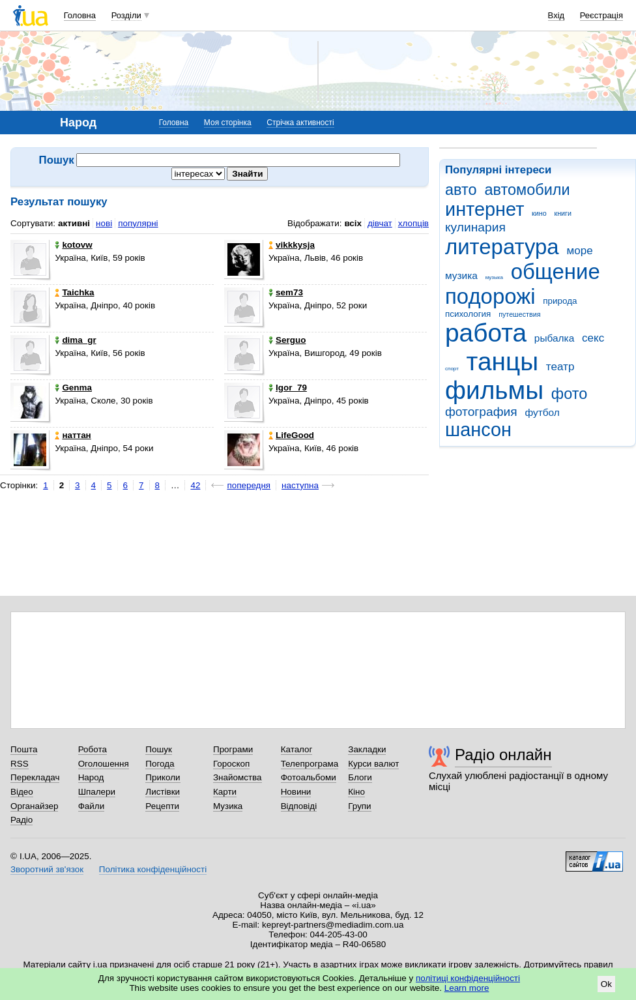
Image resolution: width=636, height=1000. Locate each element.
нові (104, 223)
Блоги (360, 777)
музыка (494, 277)
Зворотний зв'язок (46, 869)
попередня (248, 485)
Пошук (158, 749)
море (579, 250)
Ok (606, 984)
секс (593, 338)
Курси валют (373, 764)
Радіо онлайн (503, 754)
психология (468, 314)
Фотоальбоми (308, 777)
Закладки (367, 749)
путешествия (519, 314)
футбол (542, 412)
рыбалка (554, 338)
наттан (73, 435)
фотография (481, 412)
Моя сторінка (228, 122)
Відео (21, 792)
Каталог (297, 749)
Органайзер (34, 806)
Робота (92, 749)
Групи (359, 806)
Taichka (74, 292)
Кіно (356, 792)
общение (555, 271)
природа (560, 301)
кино (539, 213)
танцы (503, 361)
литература (502, 247)
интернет (484, 209)
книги (562, 213)
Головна (80, 15)
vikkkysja (291, 245)
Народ (91, 777)
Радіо (21, 820)
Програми (233, 749)
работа (486, 333)
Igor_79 (287, 387)
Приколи (162, 777)
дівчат (380, 223)
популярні (138, 223)
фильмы (494, 390)
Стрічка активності (300, 122)
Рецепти (162, 806)
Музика (227, 806)
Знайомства (237, 777)
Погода (159, 764)
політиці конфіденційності (468, 978)
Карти (225, 792)
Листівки (162, 792)
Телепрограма (310, 764)
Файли (91, 806)
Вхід (556, 15)
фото (569, 393)
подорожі (490, 296)
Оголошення (103, 764)
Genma (73, 387)
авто (461, 189)
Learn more (466, 988)
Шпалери (96, 792)
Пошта (23, 749)
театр (560, 366)
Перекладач (34, 777)
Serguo (287, 340)
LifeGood (291, 435)
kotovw (73, 245)
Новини (296, 792)
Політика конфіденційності (153, 869)
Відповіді (299, 806)
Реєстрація (601, 15)
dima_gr (75, 340)
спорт (452, 369)
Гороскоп (231, 764)
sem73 (285, 292)
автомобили (527, 189)
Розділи (126, 15)
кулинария (475, 227)
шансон (478, 429)
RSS (19, 764)
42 (195, 485)
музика (461, 275)
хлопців (413, 223)
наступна (300, 485)
